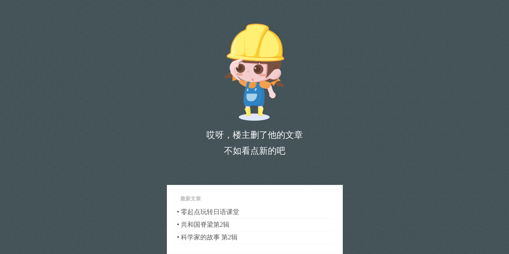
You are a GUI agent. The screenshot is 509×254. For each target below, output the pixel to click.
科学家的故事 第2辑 (209, 237)
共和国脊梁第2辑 (205, 224)
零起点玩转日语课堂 (210, 211)
